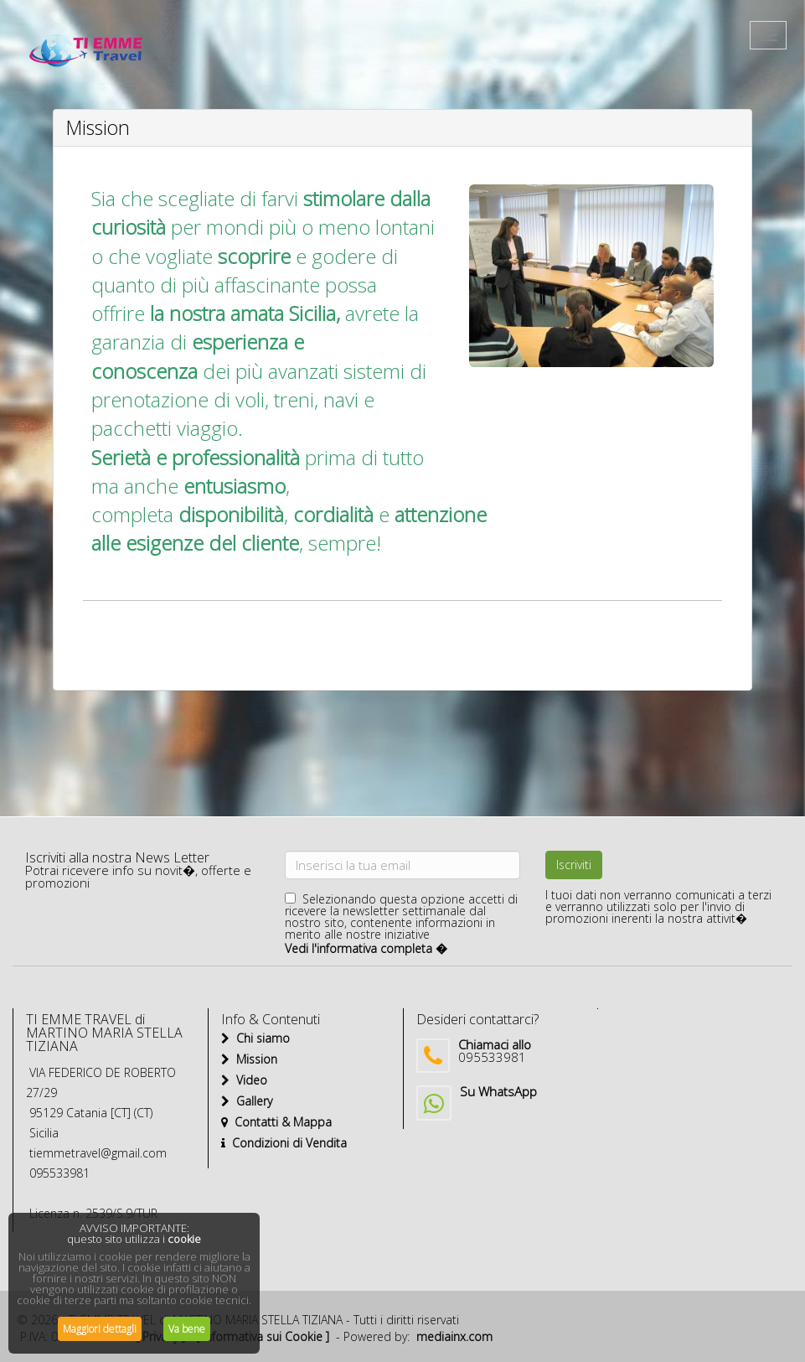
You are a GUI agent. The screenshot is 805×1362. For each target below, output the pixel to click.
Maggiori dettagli (100, 1329)
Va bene (186, 1329)
